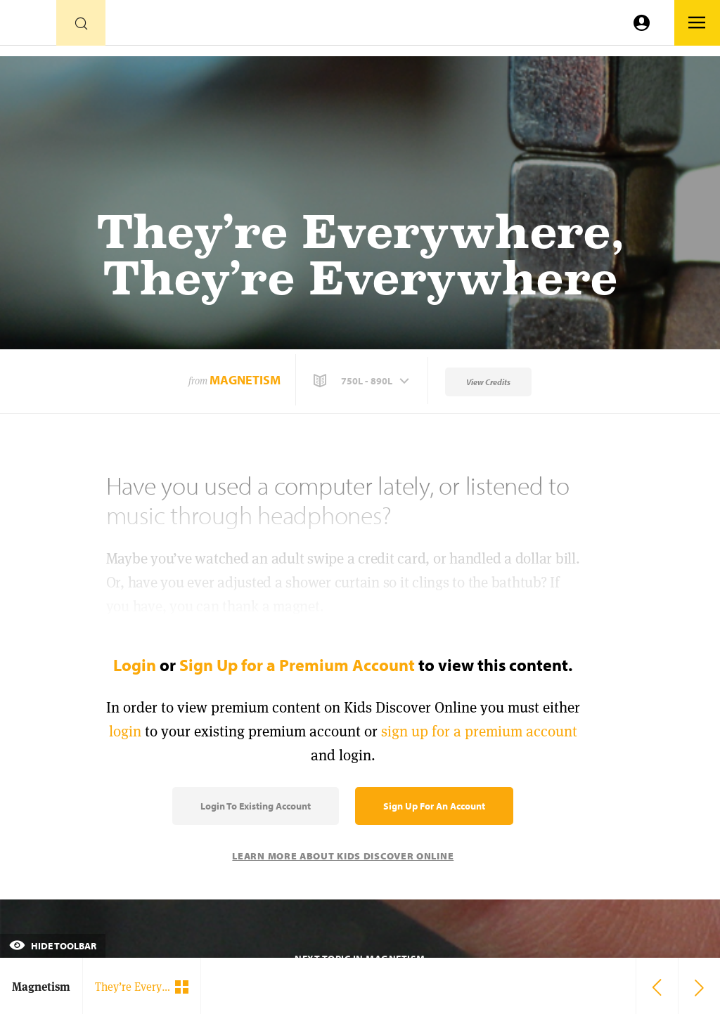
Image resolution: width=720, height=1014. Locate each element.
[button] (363, 381)
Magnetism (245, 380)
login (125, 731)
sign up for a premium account (479, 731)
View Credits (488, 382)
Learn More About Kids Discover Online (343, 856)
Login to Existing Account (255, 806)
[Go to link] (28, 26)
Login (134, 664)
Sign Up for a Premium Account (297, 664)
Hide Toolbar (52, 946)
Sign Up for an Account (434, 806)
